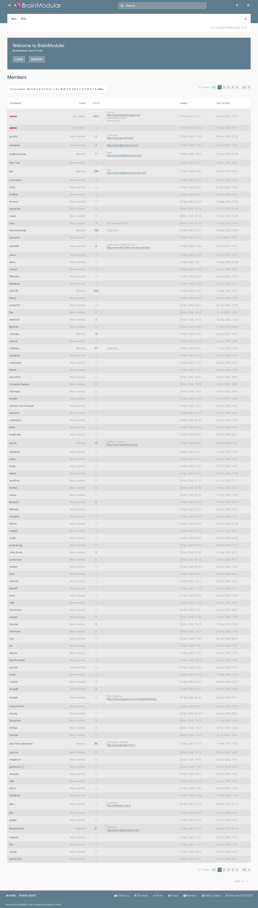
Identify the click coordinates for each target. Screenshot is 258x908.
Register (37, 59)
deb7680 (14, 244)
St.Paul (13, 725)
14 (96, 331)
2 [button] (224, 87)
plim (11, 802)
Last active (223, 101)
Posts (96, 101)
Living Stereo (16, 704)
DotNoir (13, 192)
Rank (82, 101)
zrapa (12, 214)
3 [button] (228, 87)
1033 (96, 288)
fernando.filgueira (19, 382)
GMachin (14, 274)
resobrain (14, 353)
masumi (13, 835)
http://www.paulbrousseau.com (124, 153)
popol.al (13, 750)
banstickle (15, 206)
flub (11, 842)
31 (96, 826)
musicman (15, 360)
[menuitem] (248, 5)
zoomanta (15, 178)
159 (96, 228)
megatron (14, 757)
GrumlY (13, 586)
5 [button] (237, 87)
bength (13, 396)
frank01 (13, 528)
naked (12, 471)
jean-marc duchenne (21, 741)
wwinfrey (14, 478)
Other (100, 87)
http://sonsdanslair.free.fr (121, 743)
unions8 (13, 579)
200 (96, 169)
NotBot (13, 485)
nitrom (13, 521)
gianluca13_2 (16, 764)
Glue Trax (14, 160)
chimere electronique (21, 403)
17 (96, 152)
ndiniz (12, 457)
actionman (15, 557)
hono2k (13, 733)
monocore (15, 607)
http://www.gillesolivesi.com (122, 143)
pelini (12, 425)
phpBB (21, 904)
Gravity (13, 711)
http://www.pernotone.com (122, 442)
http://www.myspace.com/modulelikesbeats (132, 696)
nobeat (13, 615)
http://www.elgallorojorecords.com (126, 170)
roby (11, 221)
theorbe (13, 622)
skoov (12, 786)
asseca (13, 339)
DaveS (12, 367)
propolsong (15, 543)
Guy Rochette (17, 658)
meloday (14, 331)
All (28, 87)
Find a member (17, 87)
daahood (14, 317)
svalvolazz (15, 418)
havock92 (14, 375)
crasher (13, 679)
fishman (13, 507)
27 (96, 346)
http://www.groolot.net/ (120, 135)
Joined (183, 101)
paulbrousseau (17, 152)
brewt (12, 672)
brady (12, 464)
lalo (11, 169)
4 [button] (232, 87)
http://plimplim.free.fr (119, 803)
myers (12, 492)
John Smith (15, 550)
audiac (13, 818)
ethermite (14, 629)
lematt (13, 441)
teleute (13, 651)
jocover (13, 665)
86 (96, 741)
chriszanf (14, 235)
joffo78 (13, 288)
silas (11, 779)
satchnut (14, 410)
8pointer (14, 324)
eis (10, 643)
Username (15, 101)
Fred (11, 572)
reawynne (14, 143)
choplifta (14, 514)
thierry (12, 296)
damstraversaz (17, 228)
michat (13, 267)
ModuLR (14, 500)
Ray (11, 310)
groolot (13, 134)
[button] (213, 87)
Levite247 (14, 303)
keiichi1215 (15, 856)
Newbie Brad (16, 826)
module (13, 695)
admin (13, 125)
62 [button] (244, 87)
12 (96, 441)
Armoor (13, 199)
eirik (11, 636)
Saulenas (14, 281)
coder (12, 536)
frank (12, 185)
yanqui (13, 849)
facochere (15, 718)
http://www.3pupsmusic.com (123, 828)
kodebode (15, 432)
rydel (12, 593)
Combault (14, 793)
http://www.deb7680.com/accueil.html (128, 245)
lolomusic (14, 389)
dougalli (13, 686)
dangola (13, 771)
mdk (11, 600)
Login (19, 59)
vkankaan (14, 449)
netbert (13, 564)
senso (13, 114)
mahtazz (14, 346)
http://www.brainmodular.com (123, 112)
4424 (96, 114)
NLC (11, 810)
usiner (12, 252)
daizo (12, 260)
